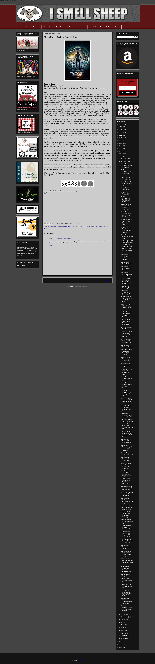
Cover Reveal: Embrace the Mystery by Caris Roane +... (126, 593)
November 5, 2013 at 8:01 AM (64, 238)
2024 (121, 127)
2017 (121, 146)
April (122, 630)
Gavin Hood (75, 226)
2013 (121, 156)
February (124, 635)
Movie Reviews (60, 27)
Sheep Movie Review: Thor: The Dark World (126, 440)
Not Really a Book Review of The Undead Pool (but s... (127, 172)
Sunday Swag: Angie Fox (125, 575)
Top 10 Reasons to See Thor (126, 328)
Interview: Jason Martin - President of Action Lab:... (127, 540)
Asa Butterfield (52, 226)
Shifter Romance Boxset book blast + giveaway (127, 521)
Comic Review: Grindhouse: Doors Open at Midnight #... (126, 230)
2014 (121, 154)
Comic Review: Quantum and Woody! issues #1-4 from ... (126, 214)
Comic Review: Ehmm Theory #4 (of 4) (127, 236)
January (123, 638)
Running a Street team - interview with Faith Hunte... (126, 299)
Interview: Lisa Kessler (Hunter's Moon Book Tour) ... (127, 561)
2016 (121, 148)
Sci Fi (106, 226)
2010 (121, 647)
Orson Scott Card (100, 226)
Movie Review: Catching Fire (125, 287)
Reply (50, 245)
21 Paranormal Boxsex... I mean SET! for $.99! (126, 507)
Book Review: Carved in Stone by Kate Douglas (126, 274)
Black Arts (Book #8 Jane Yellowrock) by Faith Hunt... (127, 242)
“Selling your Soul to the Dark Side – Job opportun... (127, 493)
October (123, 614)
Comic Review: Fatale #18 (125, 193)
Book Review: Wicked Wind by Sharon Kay (126, 268)
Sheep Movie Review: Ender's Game (126, 546)
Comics (71, 27)
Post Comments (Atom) (81, 286)
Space (45, 228)
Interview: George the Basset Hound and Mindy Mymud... (127, 334)
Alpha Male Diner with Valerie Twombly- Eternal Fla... (127, 408)
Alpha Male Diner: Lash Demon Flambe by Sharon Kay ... (126, 322)
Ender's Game (67, 226)
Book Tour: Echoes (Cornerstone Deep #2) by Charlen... (126, 352)
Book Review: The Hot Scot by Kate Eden (127, 586)
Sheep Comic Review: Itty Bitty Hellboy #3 (126, 165)
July (122, 622)
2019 (121, 140)
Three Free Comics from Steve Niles (127, 178)
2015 (121, 151)
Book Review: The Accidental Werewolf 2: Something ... (126, 207)
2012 (121, 642)
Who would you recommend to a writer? (126, 364)
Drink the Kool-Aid (127, 93)
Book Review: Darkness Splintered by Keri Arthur (127, 500)
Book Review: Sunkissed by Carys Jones (125, 458)
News (27, 27)
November (124, 161)
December (124, 159)
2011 (121, 644)
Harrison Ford (82, 226)
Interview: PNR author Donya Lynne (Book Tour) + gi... (125, 514)
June (122, 625)
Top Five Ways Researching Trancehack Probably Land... (126, 569)
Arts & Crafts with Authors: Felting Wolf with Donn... (127, 341)
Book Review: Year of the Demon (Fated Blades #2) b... (126, 553)
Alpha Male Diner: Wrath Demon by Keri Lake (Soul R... (127, 434)
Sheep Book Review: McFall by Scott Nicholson (126, 385)
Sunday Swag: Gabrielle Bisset (126, 263)
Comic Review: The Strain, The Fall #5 (127, 183)
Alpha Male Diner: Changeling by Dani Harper (126, 358)
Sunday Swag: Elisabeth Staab (126, 346)
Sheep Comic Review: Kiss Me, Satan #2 (127, 378)
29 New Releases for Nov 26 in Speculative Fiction (126, 222)
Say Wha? (93, 27)
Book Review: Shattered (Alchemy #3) (125, 292)
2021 (121, 135)
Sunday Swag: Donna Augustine (127, 453)
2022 (121, 132)
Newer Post (47, 280)
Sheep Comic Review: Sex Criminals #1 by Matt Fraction (126, 600)
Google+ (23, 0)
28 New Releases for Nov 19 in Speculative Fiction (126, 314)
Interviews (36, 27)
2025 (121, 124)
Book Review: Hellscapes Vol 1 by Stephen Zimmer (126, 257)
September (124, 617)
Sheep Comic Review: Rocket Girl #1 (126, 580)
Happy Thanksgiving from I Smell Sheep (125, 199)
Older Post (107, 280)
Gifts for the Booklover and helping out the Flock (126, 393)
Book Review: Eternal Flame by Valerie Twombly (127, 415)
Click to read (21, 265)
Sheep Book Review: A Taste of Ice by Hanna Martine (126, 608)
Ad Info (108, 27)
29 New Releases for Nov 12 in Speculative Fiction (126, 371)
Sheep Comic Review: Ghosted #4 (127, 427)
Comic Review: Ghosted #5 (125, 188)
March (123, 633)
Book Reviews (48, 27)
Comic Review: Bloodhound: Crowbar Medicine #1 (125, 481)
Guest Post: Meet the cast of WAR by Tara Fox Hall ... (126, 400)
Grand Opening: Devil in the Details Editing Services (126, 281)
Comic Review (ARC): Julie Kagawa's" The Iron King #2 (126, 534)
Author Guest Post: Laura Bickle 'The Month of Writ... (127, 487)
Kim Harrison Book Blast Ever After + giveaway (127, 421)
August (123, 619)
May (122, 627)
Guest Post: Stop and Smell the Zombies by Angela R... (126, 465)
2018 (121, 143)
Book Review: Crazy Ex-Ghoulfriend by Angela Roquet (126, 473)
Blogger (80, 660)
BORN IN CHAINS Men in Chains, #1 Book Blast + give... (126, 249)
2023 (121, 129)
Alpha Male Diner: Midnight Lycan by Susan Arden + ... (127, 307)
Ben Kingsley (60, 226)
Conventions (81, 27)
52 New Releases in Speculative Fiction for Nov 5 (127, 527)
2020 (121, 137)
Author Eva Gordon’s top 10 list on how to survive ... (126, 447)
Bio (101, 27)
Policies (117, 27)
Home (20, 27)
